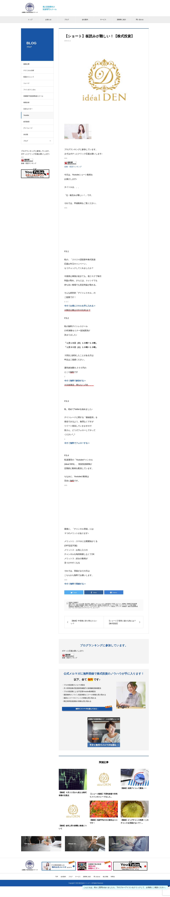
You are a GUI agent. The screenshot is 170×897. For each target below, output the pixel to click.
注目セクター (29, 109)
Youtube (27, 115)
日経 (73, 604)
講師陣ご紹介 (121, 19)
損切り (93, 604)
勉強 (129, 606)
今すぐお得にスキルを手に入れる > (79, 306)
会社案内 (85, 19)
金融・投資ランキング (73, 167)
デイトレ (118, 604)
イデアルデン (94, 606)
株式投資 (108, 604)
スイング (118, 606)
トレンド (112, 605)
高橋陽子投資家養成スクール (34, 96)
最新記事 (27, 64)
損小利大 (87, 604)
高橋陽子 (75, 602)
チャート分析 (128, 605)
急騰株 (124, 604)
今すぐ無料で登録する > (75, 584)
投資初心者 (105, 605)
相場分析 (27, 102)
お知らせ (48, 19)
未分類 (26, 134)
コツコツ (86, 606)
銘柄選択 (77, 606)
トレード (27, 83)
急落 (81, 606)
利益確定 (81, 605)
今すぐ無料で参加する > (75, 381)
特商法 (113, 876)
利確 (116, 605)
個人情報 (105, 876)
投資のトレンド (29, 77)
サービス (103, 19)
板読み (113, 606)
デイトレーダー (100, 604)
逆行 (95, 605)
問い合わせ (140, 19)
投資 (70, 604)
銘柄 (86, 605)
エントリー (96, 607)
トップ (30, 19)
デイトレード (29, 128)
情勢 (77, 605)
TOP (56, 876)
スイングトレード (105, 606)
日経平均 (91, 605)
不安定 (113, 604)
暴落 (134, 605)
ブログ (66, 19)
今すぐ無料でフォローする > (76, 443)
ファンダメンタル (30, 90)
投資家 (100, 605)
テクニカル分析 (29, 70)
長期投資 (71, 606)
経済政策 (27, 122)
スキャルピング (79, 607)
